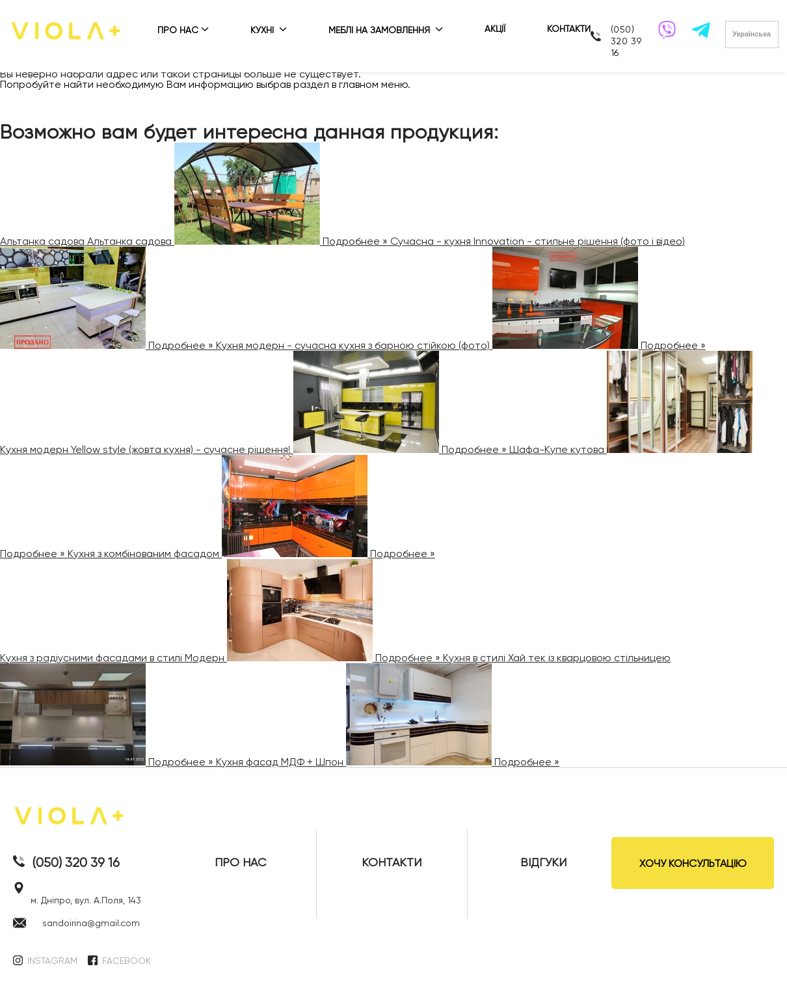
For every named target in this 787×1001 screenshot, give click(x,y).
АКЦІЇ (495, 28)
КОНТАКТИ (569, 28)
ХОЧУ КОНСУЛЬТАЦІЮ (693, 863)
